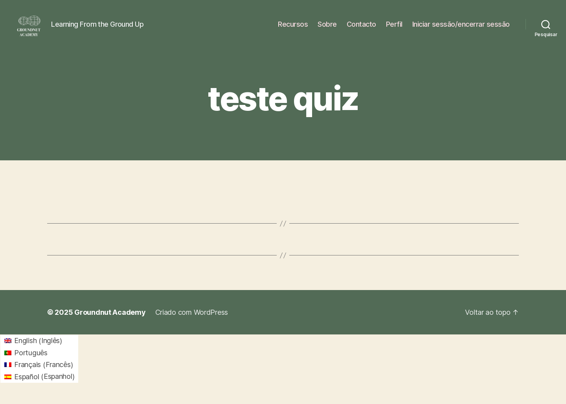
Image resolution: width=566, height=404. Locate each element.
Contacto (361, 28)
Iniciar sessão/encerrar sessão (461, 28)
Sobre (327, 28)
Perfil (394, 28)
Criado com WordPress (191, 322)
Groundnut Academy (109, 322)
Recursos (293, 28)
